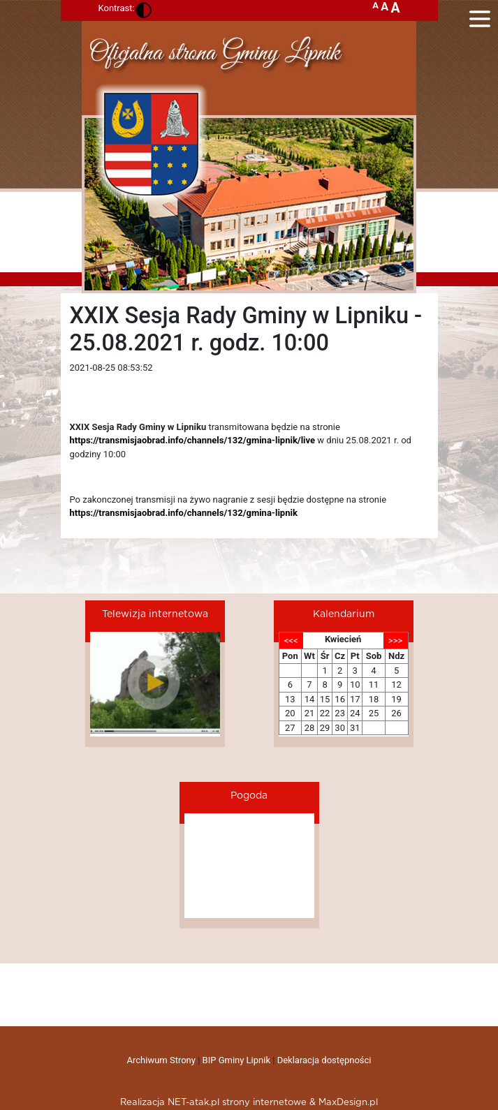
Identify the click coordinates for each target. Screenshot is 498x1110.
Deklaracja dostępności (324, 1060)
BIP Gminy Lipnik (236, 1060)
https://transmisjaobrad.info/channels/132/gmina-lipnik (184, 513)
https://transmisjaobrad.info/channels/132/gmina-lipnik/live (193, 440)
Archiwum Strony (161, 1060)
